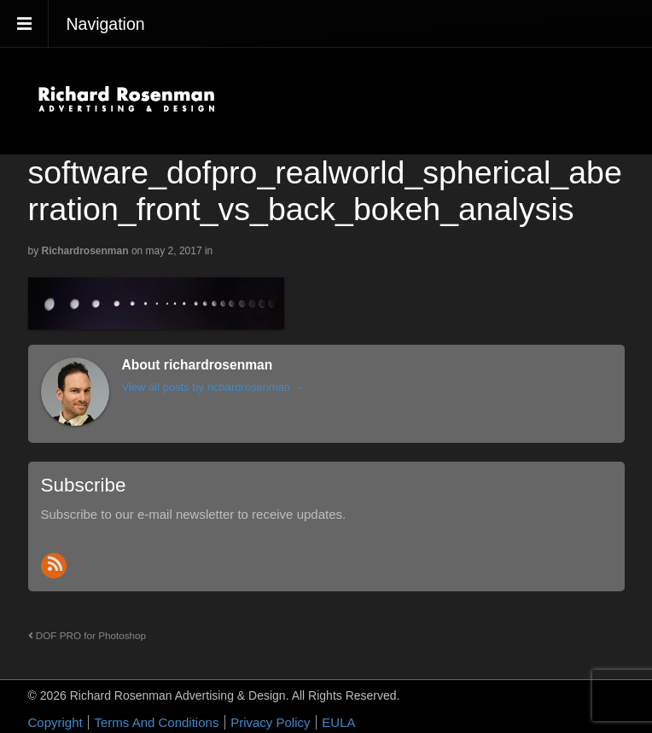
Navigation (106, 24)
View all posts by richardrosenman (213, 387)
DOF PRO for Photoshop (87, 635)
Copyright (55, 722)
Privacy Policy (270, 722)
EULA (338, 722)
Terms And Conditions (156, 722)
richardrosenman (85, 251)
